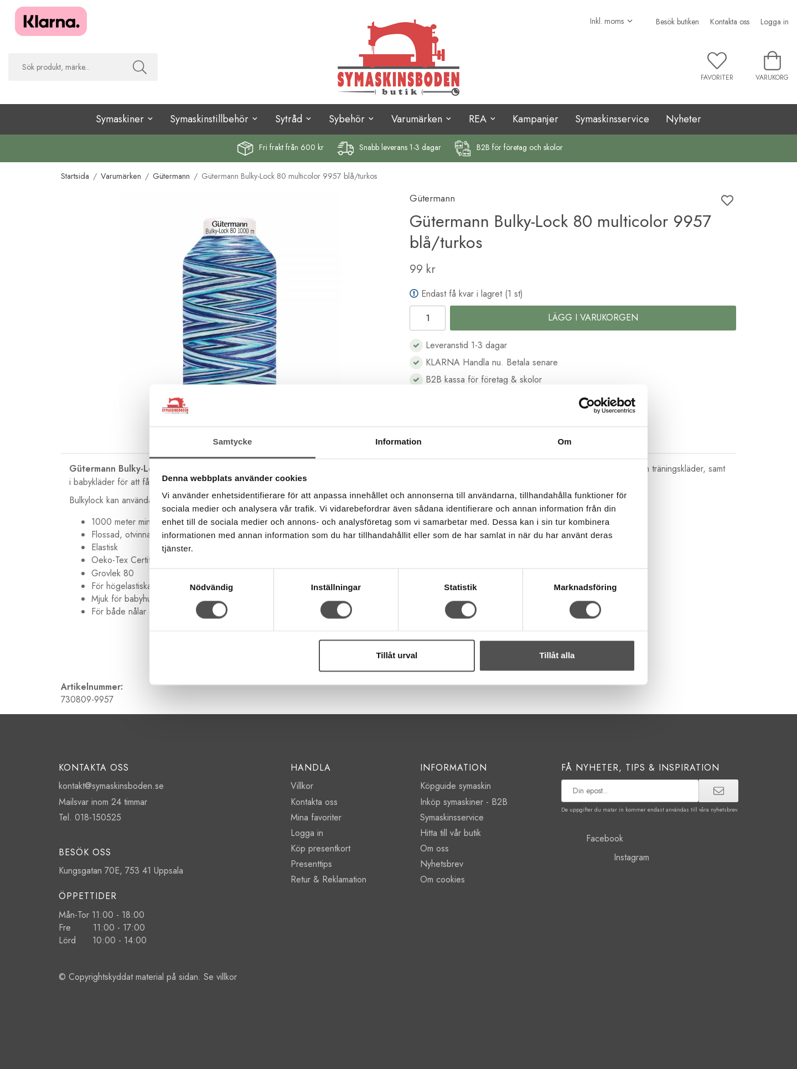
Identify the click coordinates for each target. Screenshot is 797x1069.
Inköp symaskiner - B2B (464, 802)
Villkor (302, 785)
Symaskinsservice (612, 119)
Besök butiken (677, 21)
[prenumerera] (718, 790)
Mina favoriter (316, 817)
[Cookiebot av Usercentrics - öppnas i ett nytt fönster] (587, 405)
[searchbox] (65, 67)
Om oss (434, 848)
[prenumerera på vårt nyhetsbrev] (630, 790)
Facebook (592, 838)
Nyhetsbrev (441, 864)
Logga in (774, 21)
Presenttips (311, 864)
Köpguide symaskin (455, 785)
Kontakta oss (729, 21)
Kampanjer (535, 119)
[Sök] (140, 67)
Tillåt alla (557, 655)
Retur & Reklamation (328, 879)
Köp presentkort (320, 848)
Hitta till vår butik (450, 833)
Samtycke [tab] (232, 442)
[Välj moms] (612, 21)
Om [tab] (564, 442)
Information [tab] (398, 442)
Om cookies (442, 879)
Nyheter (683, 119)
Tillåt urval (396, 655)
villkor (226, 976)
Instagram (605, 857)
